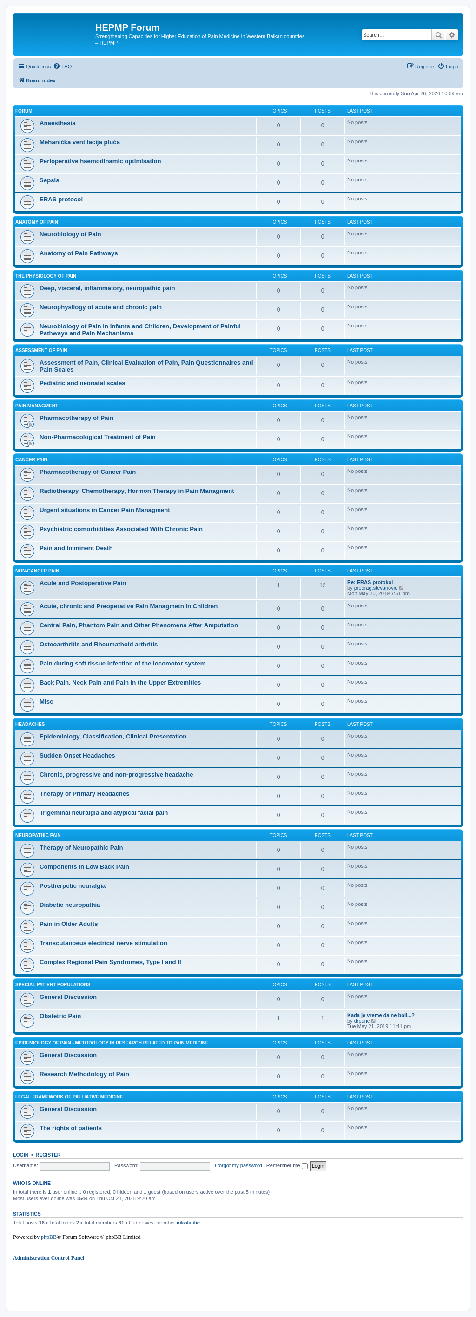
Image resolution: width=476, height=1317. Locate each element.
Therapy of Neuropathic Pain (81, 847)
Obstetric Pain (60, 1015)
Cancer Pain (31, 459)
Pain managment (36, 405)
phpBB (49, 1237)
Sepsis (50, 180)
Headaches (30, 724)
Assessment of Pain (41, 350)
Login (20, 1154)
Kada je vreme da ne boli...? (381, 1015)
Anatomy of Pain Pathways (79, 253)
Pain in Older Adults (69, 923)
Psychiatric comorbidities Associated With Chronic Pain (121, 528)
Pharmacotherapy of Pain (76, 417)
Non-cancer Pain (37, 570)
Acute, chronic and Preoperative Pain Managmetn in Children (129, 606)
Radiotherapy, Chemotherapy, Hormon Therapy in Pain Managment (137, 490)
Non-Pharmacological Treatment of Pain (98, 436)
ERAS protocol (61, 199)
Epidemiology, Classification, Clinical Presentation (113, 736)
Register (48, 1154)
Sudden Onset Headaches (77, 755)
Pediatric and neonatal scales (83, 382)
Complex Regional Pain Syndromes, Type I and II (110, 961)
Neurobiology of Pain (70, 234)
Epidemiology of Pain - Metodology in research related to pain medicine (111, 1042)
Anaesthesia (58, 123)
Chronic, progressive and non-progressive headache (116, 774)
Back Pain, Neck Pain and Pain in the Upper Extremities (120, 682)
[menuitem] (62, 66)
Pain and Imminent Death (76, 548)
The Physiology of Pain (45, 276)
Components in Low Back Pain (84, 866)
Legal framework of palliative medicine (69, 1096)
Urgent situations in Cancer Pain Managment (105, 509)
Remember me (287, 1165)
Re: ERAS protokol (370, 582)
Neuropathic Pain (38, 835)
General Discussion (68, 996)
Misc (46, 701)
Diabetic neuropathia (70, 904)
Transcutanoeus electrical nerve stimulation (103, 942)
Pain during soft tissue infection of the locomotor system (123, 663)
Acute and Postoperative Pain (83, 582)
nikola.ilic (188, 1222)
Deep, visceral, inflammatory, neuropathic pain (107, 288)
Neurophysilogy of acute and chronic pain (101, 307)
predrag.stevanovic (375, 588)
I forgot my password (238, 1165)
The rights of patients (71, 1127)
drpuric (362, 1021)
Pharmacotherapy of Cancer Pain (88, 471)
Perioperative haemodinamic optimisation (100, 161)
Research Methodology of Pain (84, 1074)
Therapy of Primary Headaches (85, 793)
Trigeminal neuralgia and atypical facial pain (104, 812)
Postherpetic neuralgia (73, 885)
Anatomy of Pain (36, 222)
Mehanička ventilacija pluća (80, 142)
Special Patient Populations (53, 984)
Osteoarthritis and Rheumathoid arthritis (99, 644)
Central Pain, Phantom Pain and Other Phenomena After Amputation (139, 625)
